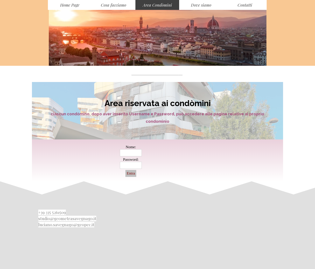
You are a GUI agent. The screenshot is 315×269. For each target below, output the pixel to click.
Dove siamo (201, 5)
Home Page (69, 5)
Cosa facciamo (113, 5)
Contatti (245, 5)
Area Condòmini (157, 5)
